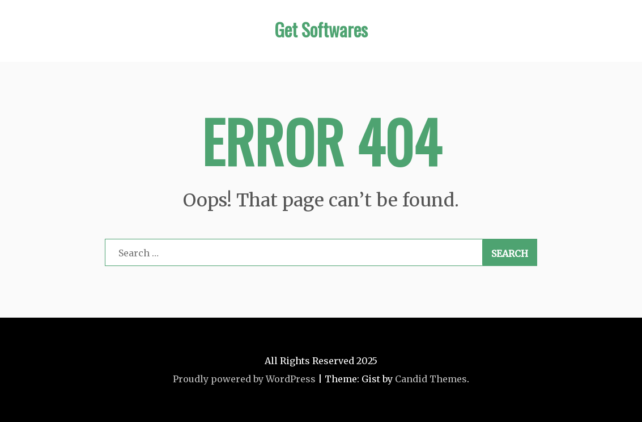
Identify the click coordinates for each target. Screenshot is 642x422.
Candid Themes (431, 379)
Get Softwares (321, 29)
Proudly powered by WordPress (244, 379)
